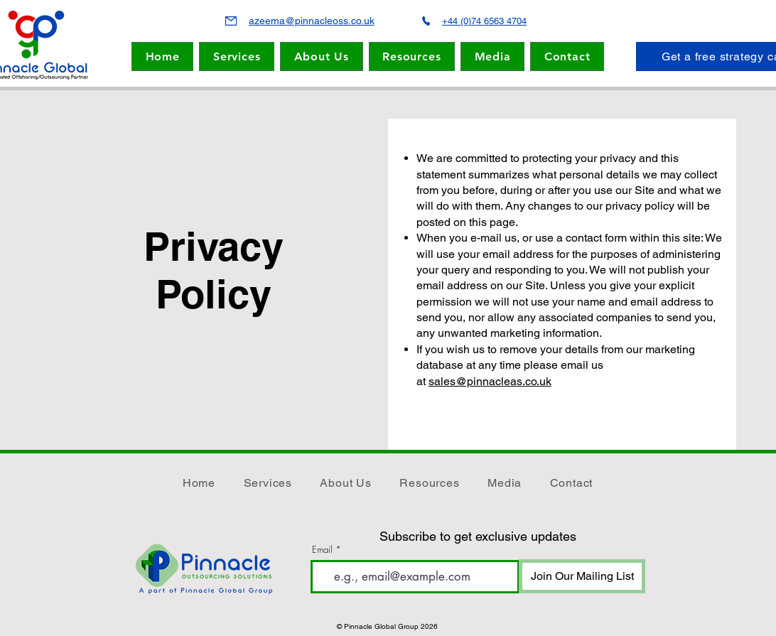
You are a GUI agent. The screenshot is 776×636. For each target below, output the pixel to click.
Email (322, 549)
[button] (321, 56)
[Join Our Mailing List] (582, 576)
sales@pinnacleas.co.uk (490, 381)
